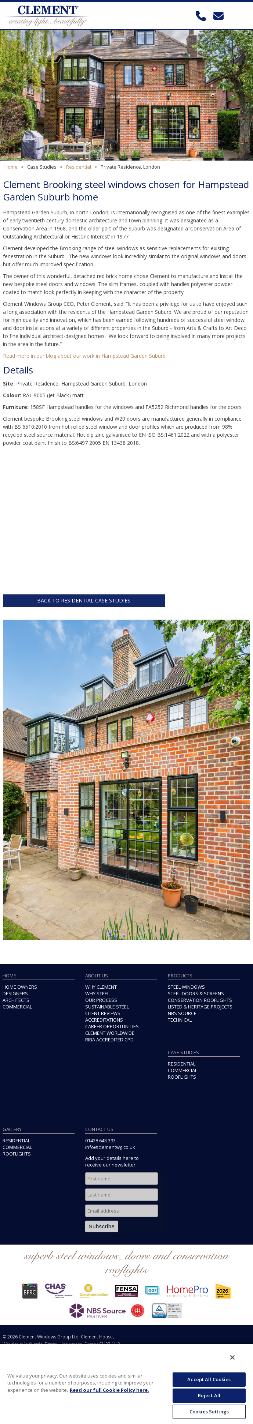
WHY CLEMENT (101, 987)
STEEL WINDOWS (186, 987)
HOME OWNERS (20, 987)
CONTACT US (99, 1129)
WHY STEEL (97, 993)
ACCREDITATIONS (104, 1020)
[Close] (232, 1357)
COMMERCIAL (17, 1006)
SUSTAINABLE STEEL (107, 1006)
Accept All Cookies (209, 1379)
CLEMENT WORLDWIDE (109, 1033)
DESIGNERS (15, 993)
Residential (78, 167)
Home (11, 167)
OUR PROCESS (101, 1000)
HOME (9, 975)
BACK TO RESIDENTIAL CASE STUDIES (83, 600)
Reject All (209, 1395)
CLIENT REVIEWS (102, 1013)
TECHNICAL (180, 1020)
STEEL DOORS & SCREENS (196, 993)
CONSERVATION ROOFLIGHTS (200, 1000)
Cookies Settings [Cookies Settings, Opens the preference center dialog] (209, 1411)
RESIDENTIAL (181, 1063)
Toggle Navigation (240, 16)
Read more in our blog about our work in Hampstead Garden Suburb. (85, 355)
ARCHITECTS (16, 1000)
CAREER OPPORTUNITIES (112, 1026)
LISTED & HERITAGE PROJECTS (200, 1006)
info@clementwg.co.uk (110, 1147)
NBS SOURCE (182, 1013)
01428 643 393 (100, 1140)
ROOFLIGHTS (182, 1077)
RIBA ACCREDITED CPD (109, 1039)
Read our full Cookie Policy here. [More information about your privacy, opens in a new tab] (109, 1390)
